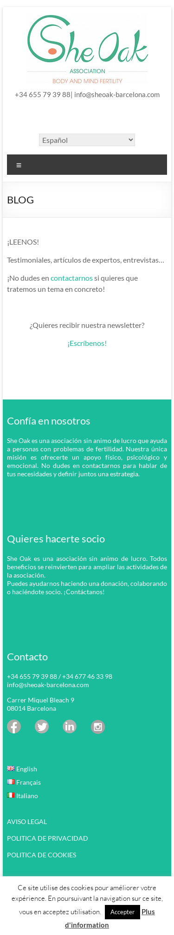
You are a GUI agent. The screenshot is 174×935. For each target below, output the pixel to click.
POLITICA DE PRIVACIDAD (47, 838)
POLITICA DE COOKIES (41, 855)
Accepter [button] (122, 912)
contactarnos (72, 277)
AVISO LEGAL (27, 821)
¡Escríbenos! (87, 342)
